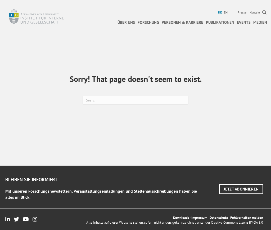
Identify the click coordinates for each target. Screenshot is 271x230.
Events (244, 22)
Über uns (126, 22)
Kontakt (255, 12)
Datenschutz (219, 217)
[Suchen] (135, 100)
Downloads (181, 217)
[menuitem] (220, 12)
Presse (242, 12)
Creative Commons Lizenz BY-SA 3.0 (237, 222)
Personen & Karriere (182, 22)
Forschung (148, 22)
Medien (260, 22)
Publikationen (220, 22)
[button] (241, 189)
